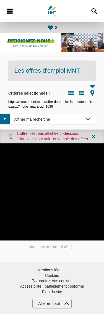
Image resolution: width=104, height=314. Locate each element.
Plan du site (52, 292)
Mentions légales (51, 270)
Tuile (70, 93)
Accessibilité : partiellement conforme (52, 286)
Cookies (52, 275)
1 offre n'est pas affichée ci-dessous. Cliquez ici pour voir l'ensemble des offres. (53, 136)
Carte (92, 93)
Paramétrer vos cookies (52, 280)
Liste (81, 93)
